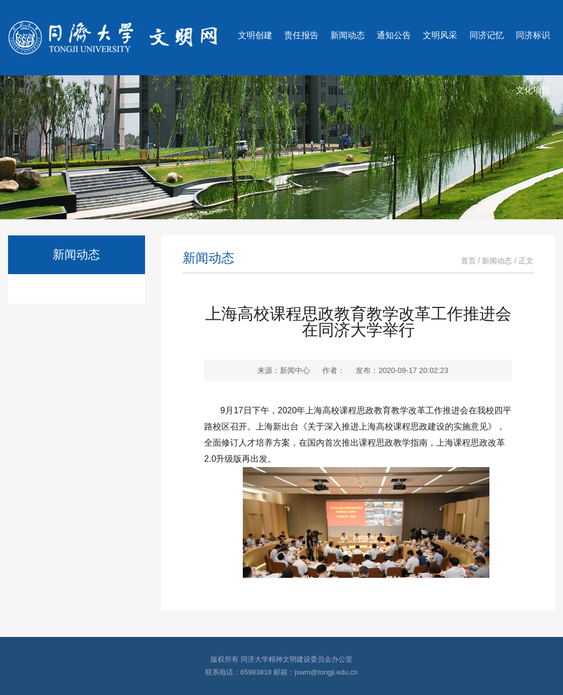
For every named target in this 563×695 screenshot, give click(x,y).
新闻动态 (347, 35)
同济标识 (533, 35)
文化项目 (533, 90)
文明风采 (440, 35)
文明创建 (255, 35)
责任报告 (301, 35)
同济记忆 (487, 35)
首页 (468, 260)
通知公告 (394, 35)
